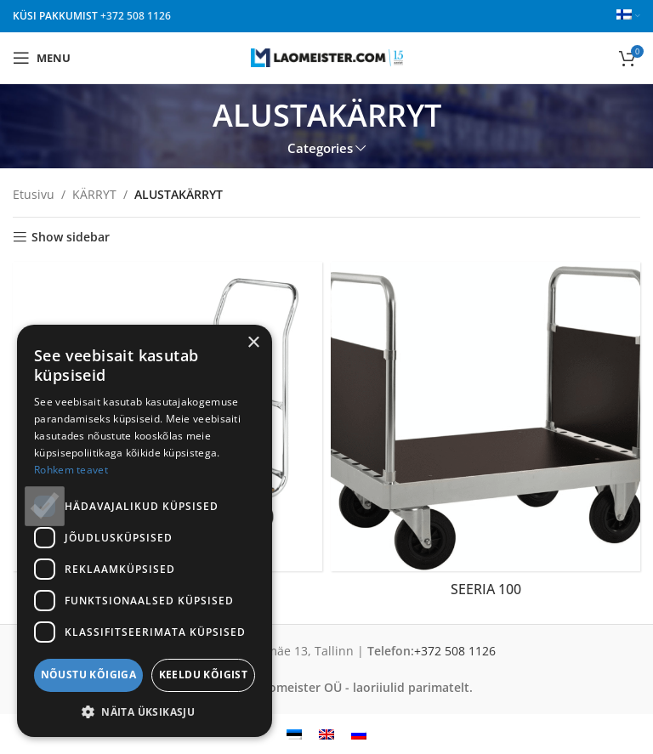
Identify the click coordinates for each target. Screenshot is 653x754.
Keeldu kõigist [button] (203, 674)
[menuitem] (294, 734)
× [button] (253, 343)
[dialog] (144, 531)
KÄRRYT (94, 194)
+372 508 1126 (135, 16)
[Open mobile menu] (41, 58)
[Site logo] (327, 56)
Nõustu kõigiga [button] (89, 674)
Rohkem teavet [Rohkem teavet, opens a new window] (71, 469)
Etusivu (33, 194)
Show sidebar (70, 237)
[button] (144, 711)
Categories (320, 148)
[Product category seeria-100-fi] (485, 434)
